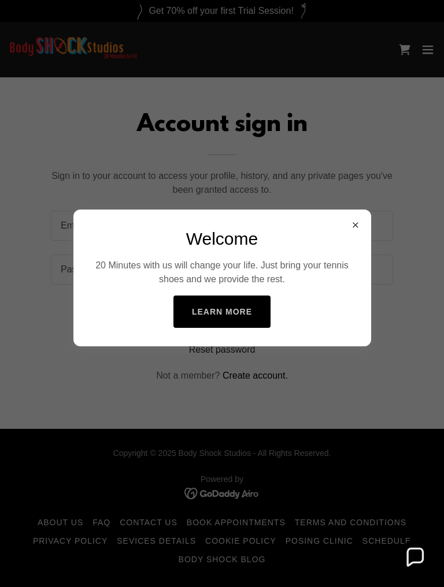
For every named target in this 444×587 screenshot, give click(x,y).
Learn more (222, 311)
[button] (414, 557)
